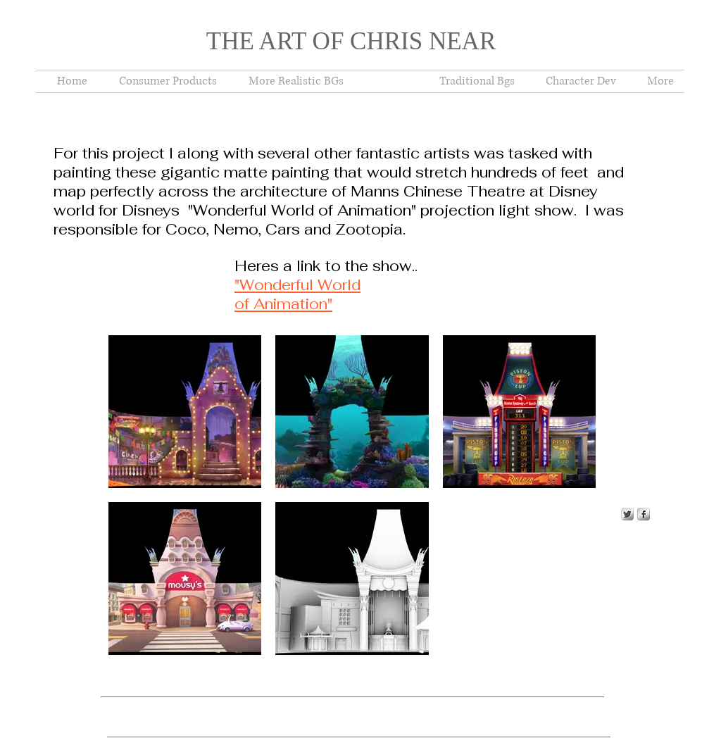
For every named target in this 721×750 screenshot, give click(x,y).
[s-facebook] (643, 514)
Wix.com (338, 701)
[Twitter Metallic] (627, 514)
